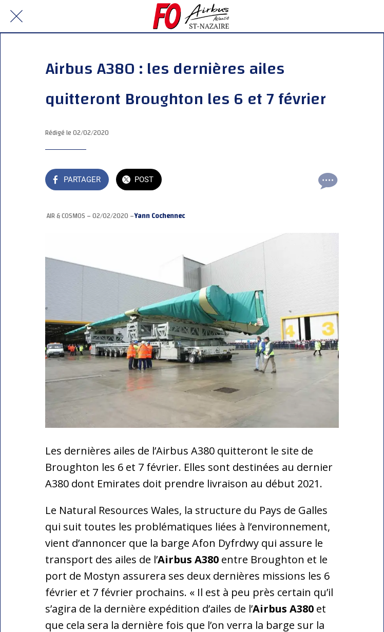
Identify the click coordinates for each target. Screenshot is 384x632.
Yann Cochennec (159, 216)
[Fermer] (16, 16)
